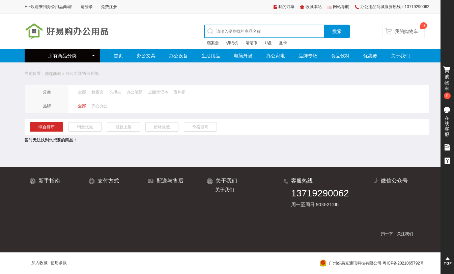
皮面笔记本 (158, 92)
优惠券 (370, 55)
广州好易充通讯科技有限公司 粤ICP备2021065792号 (372, 263)
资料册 (180, 92)
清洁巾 (252, 42)
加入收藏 (39, 263)
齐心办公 (99, 106)
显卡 (283, 42)
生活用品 (210, 55)
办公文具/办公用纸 (82, 73)
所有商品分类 (62, 55)
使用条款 (59, 263)
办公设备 (178, 55)
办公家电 (275, 55)
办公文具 (146, 55)
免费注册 (109, 6)
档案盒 (213, 42)
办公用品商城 (59, 6)
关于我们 (400, 55)
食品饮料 (340, 55)
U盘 (268, 42)
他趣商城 (53, 73)
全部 (82, 92)
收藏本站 (314, 6)
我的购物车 (406, 31)
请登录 (87, 6)
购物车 (447, 83)
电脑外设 (243, 55)
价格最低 (162, 127)
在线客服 (447, 126)
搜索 (337, 31)
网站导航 (341, 6)
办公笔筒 (134, 92)
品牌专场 (308, 55)
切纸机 (232, 42)
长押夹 (115, 92)
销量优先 (85, 127)
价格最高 (200, 127)
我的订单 (286, 6)
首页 (118, 55)
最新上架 (123, 127)
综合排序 (46, 127)
